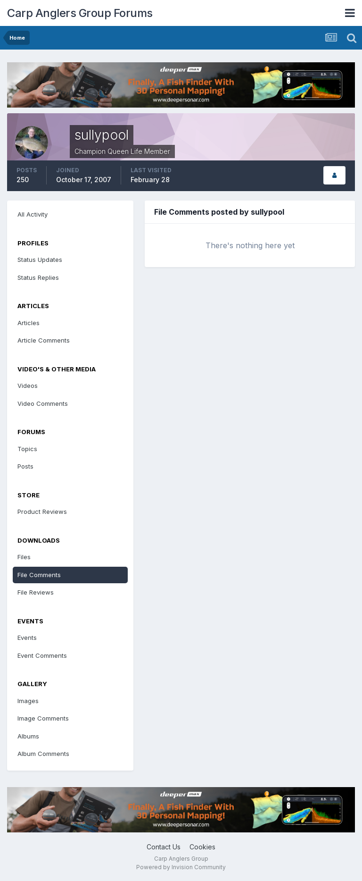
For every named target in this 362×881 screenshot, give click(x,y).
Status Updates (39, 259)
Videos (27, 385)
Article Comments (43, 340)
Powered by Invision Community (181, 867)
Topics (27, 449)
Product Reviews (42, 511)
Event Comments (42, 655)
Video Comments (42, 403)
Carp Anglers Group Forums (80, 13)
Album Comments (43, 753)
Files (24, 557)
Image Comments (43, 718)
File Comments (39, 575)
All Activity (32, 214)
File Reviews (35, 592)
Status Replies (38, 277)
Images (28, 701)
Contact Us (164, 847)
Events (27, 637)
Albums (28, 736)
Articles (28, 323)
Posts (25, 466)
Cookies (202, 847)
